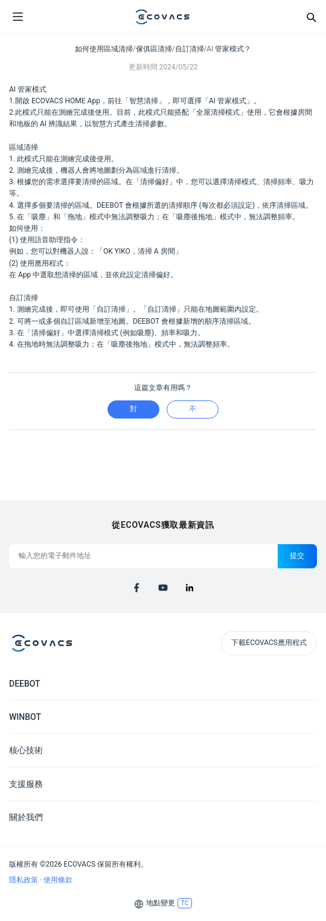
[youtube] (163, 587)
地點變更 (160, 903)
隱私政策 (24, 880)
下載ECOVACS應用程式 (269, 642)
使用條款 (57, 880)
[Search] (311, 17)
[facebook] (136, 587)
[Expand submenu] (308, 683)
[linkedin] (189, 587)
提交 (297, 555)
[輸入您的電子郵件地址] (143, 556)
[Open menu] (17, 16)
